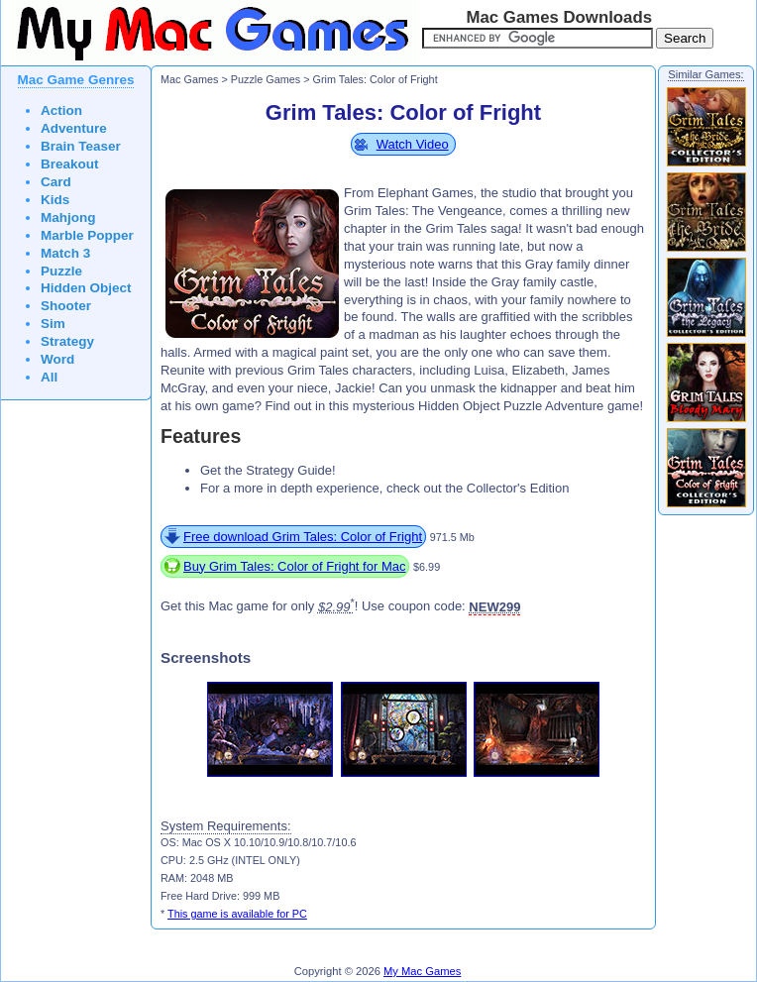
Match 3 (65, 253)
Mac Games (189, 79)
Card (56, 181)
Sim (53, 323)
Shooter (66, 305)
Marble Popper (87, 235)
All (49, 377)
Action (61, 110)
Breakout (70, 164)
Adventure (74, 128)
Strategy (67, 341)
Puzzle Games (265, 79)
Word (57, 359)
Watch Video (413, 144)
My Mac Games (422, 971)
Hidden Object (86, 287)
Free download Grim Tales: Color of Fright (302, 536)
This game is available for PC (237, 914)
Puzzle (61, 271)
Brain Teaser (81, 146)
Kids (55, 199)
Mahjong (68, 217)
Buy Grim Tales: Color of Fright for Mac (294, 566)
